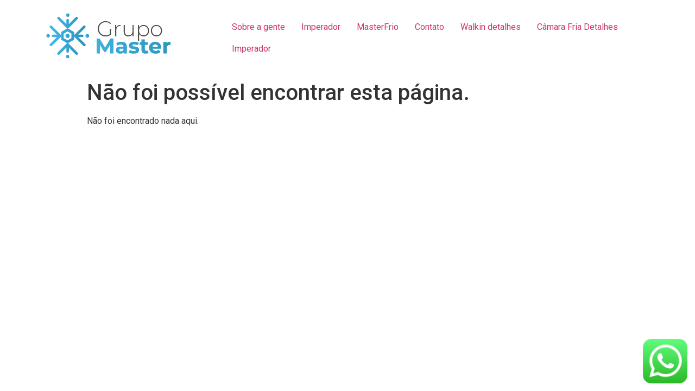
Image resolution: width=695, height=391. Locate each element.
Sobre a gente (258, 27)
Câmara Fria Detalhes (577, 27)
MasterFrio (378, 27)
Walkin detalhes (490, 27)
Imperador (320, 27)
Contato (429, 27)
